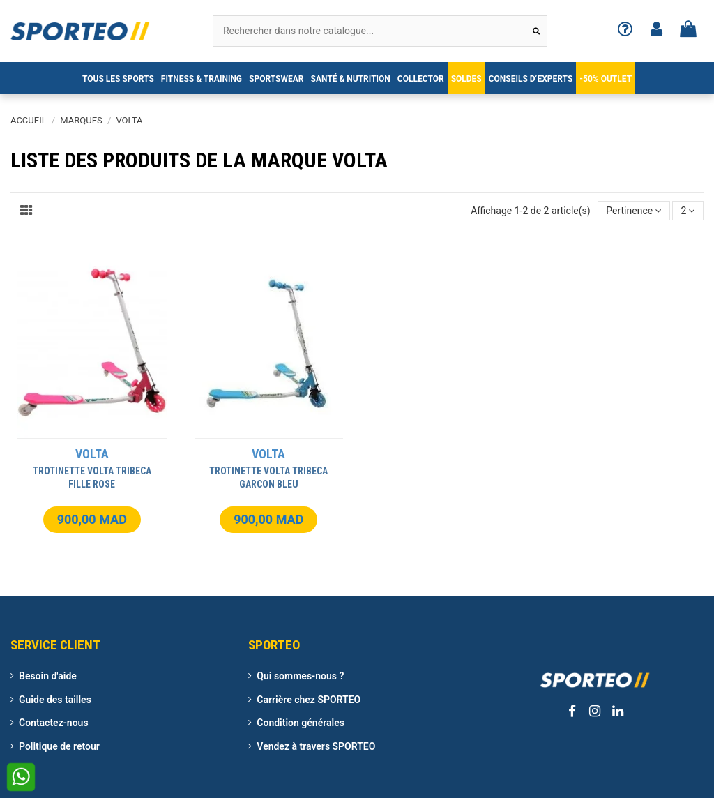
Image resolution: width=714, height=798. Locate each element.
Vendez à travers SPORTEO (316, 746)
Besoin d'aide (48, 676)
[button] (118, 78)
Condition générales (300, 722)
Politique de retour (59, 746)
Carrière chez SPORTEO (308, 699)
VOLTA (92, 453)
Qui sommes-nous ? (300, 676)
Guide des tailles (55, 699)
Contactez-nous (54, 722)
